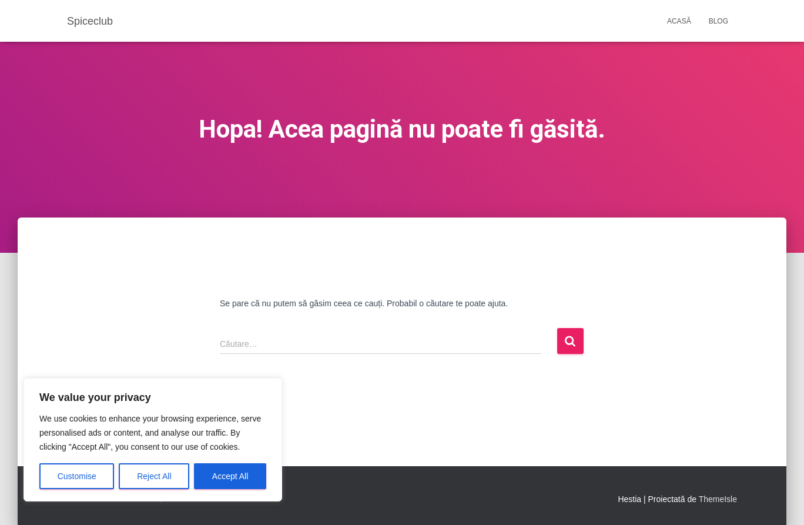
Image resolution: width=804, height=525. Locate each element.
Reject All (154, 476)
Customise (77, 476)
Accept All (230, 476)
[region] (153, 439)
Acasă (679, 21)
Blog (718, 21)
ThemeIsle (718, 499)
